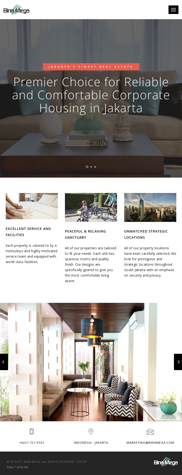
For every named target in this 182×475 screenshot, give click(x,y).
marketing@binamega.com (150, 442)
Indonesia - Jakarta (91, 442)
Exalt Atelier (17, 467)
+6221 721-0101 (31, 442)
